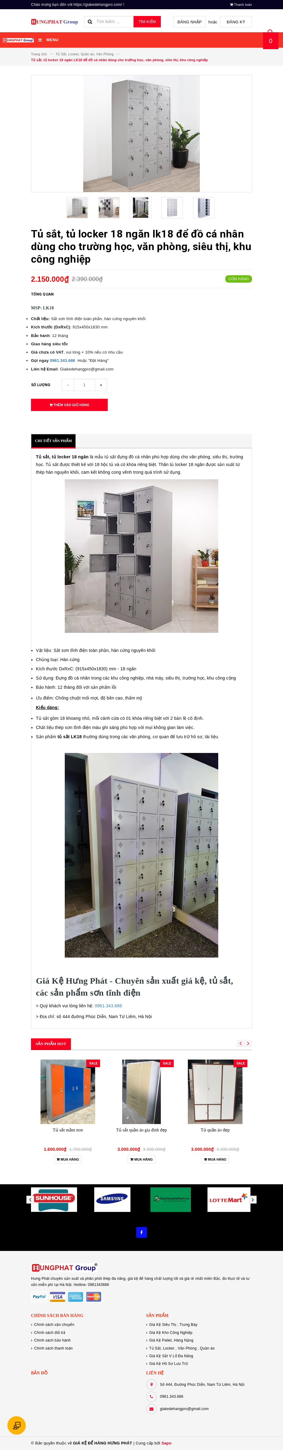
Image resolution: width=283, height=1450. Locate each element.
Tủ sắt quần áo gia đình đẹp (141, 1130)
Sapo (166, 1443)
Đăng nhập (192, 22)
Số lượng (40, 385)
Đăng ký (236, 22)
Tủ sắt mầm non (68, 1130)
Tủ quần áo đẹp (215, 1130)
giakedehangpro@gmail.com (184, 1409)
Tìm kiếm (147, 21)
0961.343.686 (63, 360)
